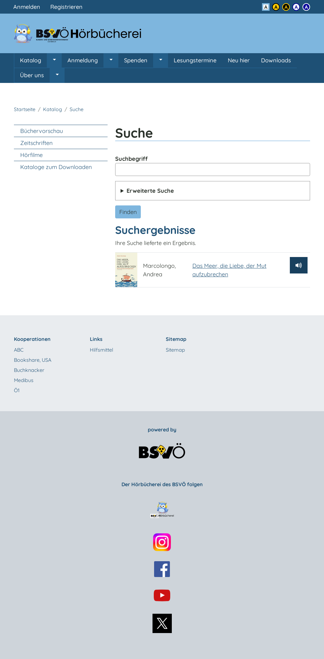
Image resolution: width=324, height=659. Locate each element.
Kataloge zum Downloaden (56, 167)
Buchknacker (29, 370)
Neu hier (239, 60)
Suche (77, 109)
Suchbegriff (131, 158)
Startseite (24, 109)
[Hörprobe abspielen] (299, 265)
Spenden (135, 60)
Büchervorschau (41, 131)
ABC (18, 350)
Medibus (24, 380)
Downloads (276, 60)
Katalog (30, 60)
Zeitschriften (36, 143)
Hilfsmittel (101, 350)
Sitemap (175, 350)
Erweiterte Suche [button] (150, 190)
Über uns (32, 75)
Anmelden (26, 6)
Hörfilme (31, 155)
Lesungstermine (195, 60)
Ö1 (17, 390)
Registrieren (66, 6)
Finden (128, 212)
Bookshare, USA (32, 360)
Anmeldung (82, 60)
